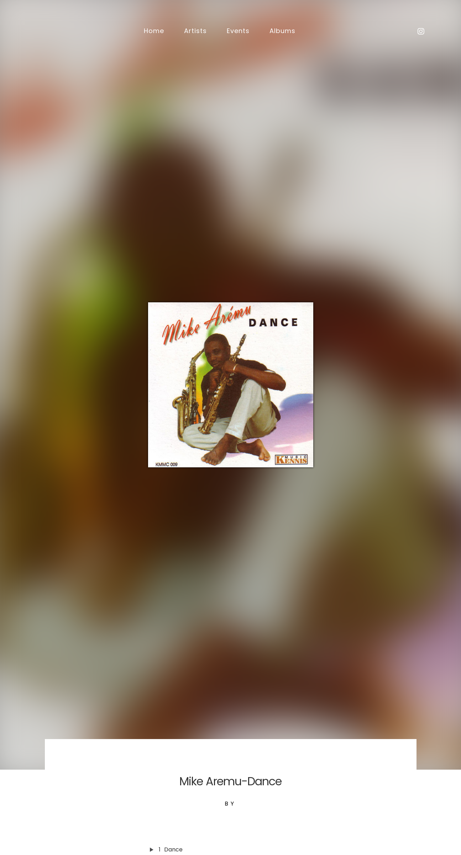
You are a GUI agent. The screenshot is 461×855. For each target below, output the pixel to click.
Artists (195, 30)
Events (238, 30)
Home (154, 30)
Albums (282, 30)
